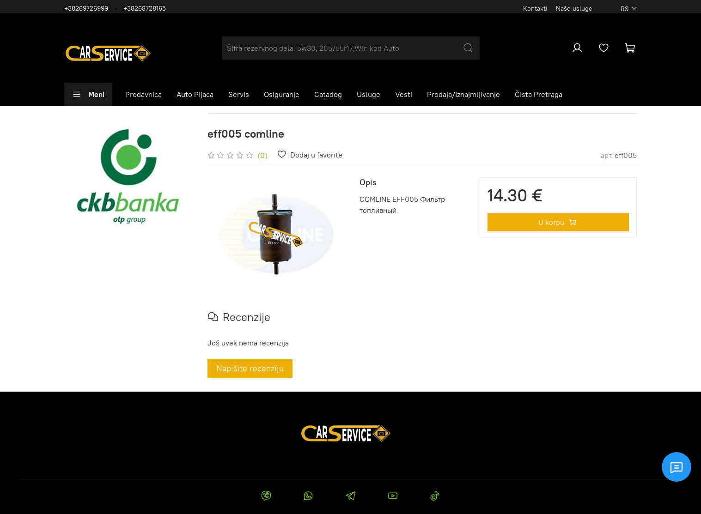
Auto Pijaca (195, 94)
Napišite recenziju (250, 368)
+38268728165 (144, 8)
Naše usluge (574, 8)
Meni (88, 94)
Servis (238, 94)
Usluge (368, 94)
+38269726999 (86, 8)
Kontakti (535, 8)
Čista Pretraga (538, 94)
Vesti (403, 94)
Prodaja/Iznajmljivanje (463, 94)
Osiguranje (281, 94)
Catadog (328, 94)
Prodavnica (143, 94)
